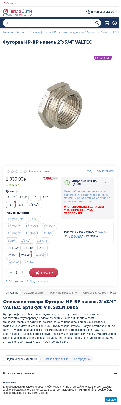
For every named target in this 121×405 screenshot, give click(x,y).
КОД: (89, 171)
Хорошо (111, 399)
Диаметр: (12, 191)
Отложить (14, 281)
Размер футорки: (17, 212)
